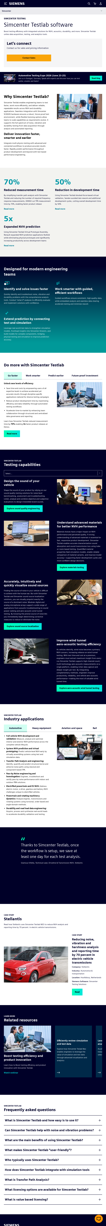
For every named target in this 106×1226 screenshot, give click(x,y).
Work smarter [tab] (33, 375)
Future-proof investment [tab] (85, 375)
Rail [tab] (95, 728)
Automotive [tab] (15, 728)
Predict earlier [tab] (56, 375)
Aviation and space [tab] (72, 728)
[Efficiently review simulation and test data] (73, 1052)
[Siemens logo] (16, 3)
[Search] (89, 3)
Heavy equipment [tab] (41, 728)
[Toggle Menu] (5, 3)
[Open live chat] (98, 1219)
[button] (11, 1072)
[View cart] (94, 3)
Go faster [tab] (13, 375)
